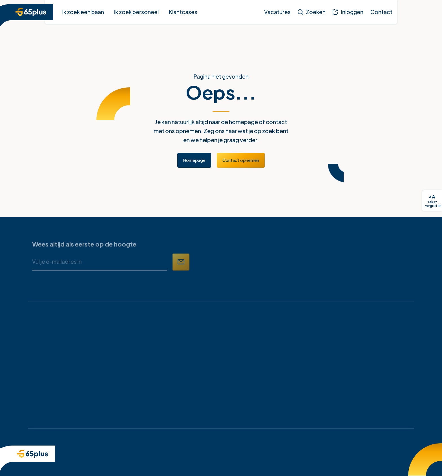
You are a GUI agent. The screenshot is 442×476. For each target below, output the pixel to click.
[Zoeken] (312, 11)
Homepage (194, 160)
